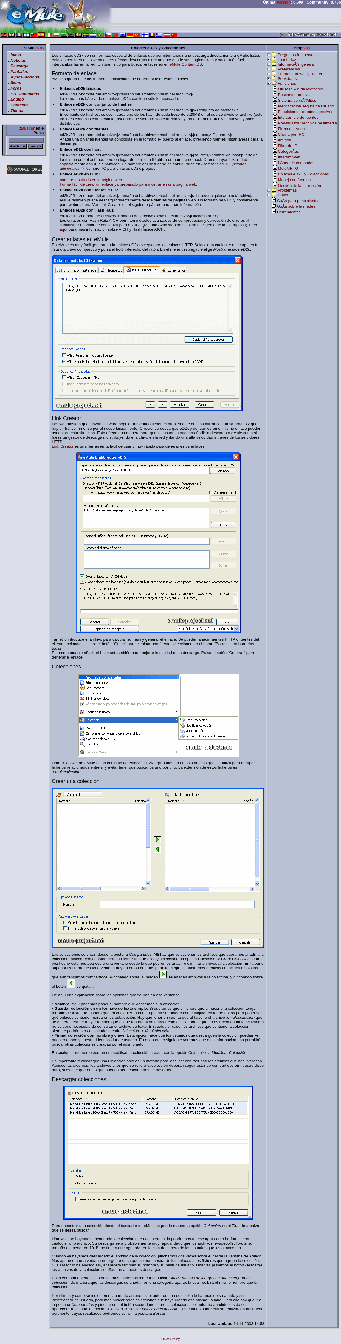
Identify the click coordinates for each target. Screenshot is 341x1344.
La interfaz (287, 59)
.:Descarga (18, 66)
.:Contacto (18, 105)
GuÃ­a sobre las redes (296, 206)
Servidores (287, 78)
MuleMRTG (288, 168)
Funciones (287, 83)
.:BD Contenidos (23, 94)
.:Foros (14, 88)
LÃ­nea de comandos (296, 163)
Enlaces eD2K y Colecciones (303, 174)
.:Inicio (14, 55)
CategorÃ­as (288, 151)
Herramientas (289, 212)
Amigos (284, 140)
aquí (63, 229)
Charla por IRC (291, 134)
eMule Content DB (186, 64)
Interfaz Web (289, 157)
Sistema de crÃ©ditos (297, 100)
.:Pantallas (18, 71)
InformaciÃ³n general (296, 64)
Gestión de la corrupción (299, 185)
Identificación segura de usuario (306, 106)
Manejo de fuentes (294, 180)
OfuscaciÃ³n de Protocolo (300, 89)
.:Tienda (15, 110)
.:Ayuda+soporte (24, 77)
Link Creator (63, 446)
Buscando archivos (294, 95)
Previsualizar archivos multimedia (307, 123)
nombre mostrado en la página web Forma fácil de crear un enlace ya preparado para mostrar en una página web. (128, 182)
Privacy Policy (170, 1339)
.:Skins (14, 82)
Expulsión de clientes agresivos (305, 112)
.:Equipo (16, 99)
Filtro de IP (287, 146)
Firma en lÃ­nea (291, 129)
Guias (283, 195)
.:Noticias (17, 60)
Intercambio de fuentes (298, 117)
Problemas (287, 190)
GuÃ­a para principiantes (298, 200)
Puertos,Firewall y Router (300, 74)
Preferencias (289, 69)
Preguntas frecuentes (297, 55)
